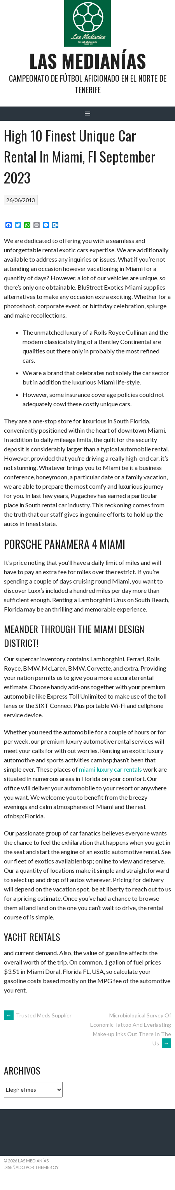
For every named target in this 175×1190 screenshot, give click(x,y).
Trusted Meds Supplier (38, 1015)
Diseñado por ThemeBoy (31, 1167)
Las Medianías (87, 60)
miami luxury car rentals (110, 769)
